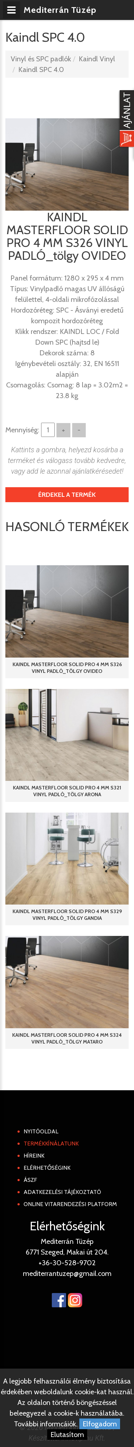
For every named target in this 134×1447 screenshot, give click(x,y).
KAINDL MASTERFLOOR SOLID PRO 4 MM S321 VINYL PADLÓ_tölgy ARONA (67, 791)
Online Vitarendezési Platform (70, 1204)
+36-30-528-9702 (67, 1262)
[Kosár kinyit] (125, 119)
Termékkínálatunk (51, 1143)
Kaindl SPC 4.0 (41, 69)
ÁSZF (30, 1179)
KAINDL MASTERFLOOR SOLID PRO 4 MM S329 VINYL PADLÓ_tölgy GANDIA (67, 914)
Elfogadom (100, 1424)
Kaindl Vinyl (97, 59)
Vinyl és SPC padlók (41, 59)
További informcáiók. (46, 1424)
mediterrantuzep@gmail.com (67, 1273)
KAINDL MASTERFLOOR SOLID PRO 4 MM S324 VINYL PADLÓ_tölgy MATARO (67, 1038)
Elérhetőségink (47, 1167)
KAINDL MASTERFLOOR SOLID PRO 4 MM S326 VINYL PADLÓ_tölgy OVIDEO (67, 667)
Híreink (34, 1155)
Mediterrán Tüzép (60, 10)
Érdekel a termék (67, 495)
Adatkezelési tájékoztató (62, 1192)
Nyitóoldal (41, 1131)
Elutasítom (67, 1434)
